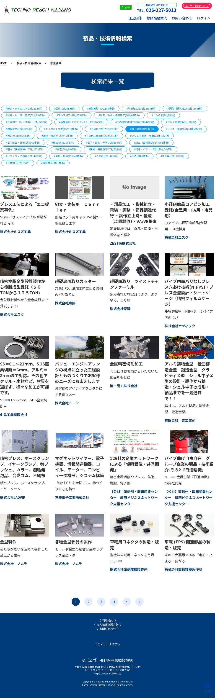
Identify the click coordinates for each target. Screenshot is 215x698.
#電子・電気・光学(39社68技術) (104, 142)
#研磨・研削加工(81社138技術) (184, 108)
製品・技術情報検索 (29, 63)
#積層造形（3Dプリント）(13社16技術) (81, 122)
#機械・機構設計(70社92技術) (105, 149)
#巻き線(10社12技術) (172, 156)
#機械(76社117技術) (63, 142)
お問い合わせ (182, 18)
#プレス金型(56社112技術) (181, 122)
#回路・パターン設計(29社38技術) (153, 149)
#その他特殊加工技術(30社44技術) (134, 122)
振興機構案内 (157, 18)
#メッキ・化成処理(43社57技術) (184, 129)
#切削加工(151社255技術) (141, 108)
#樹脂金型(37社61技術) (19, 129)
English (126, 7)
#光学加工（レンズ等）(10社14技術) (26, 122)
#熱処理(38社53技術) (18, 135)
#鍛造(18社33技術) (64, 108)
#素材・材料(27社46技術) (68, 156)
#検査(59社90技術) (66, 149)
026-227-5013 (161, 10)
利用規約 (107, 620)
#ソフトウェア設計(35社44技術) (24, 156)
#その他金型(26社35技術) (104, 129)
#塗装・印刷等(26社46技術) (57, 135)
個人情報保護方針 (108, 624)
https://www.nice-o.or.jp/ (107, 673)
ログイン (203, 18)
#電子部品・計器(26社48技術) (23, 142)
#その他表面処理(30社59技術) (101, 135)
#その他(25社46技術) (106, 156)
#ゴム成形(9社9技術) (163, 115)
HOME (4, 63)
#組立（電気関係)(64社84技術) (151, 142)
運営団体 (135, 18)
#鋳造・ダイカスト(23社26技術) (24, 108)
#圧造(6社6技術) (139, 156)
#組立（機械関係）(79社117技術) (25, 149)
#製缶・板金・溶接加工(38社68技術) (119, 115)
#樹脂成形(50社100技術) (101, 108)
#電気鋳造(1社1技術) (53, 163)
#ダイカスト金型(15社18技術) (61, 129)
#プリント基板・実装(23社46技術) (149, 135)
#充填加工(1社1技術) (17, 163)
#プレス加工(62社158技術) (72, 115)
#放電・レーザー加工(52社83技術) (25, 115)
